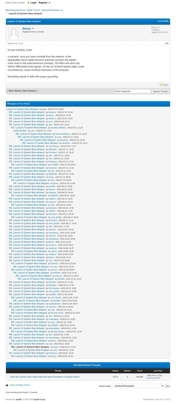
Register (43, 2)
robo (50, 155)
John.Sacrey (54, 146)
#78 (166, 43)
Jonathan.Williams (58, 128)
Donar (51, 177)
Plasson (52, 189)
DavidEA (52, 294)
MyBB (18, 399)
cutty (33, 131)
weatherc (52, 254)
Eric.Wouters (54, 288)
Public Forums (33, 10)
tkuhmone (53, 168)
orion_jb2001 (56, 217)
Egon (44, 109)
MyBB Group (39, 399)
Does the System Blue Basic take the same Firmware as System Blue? (45, 376)
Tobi (50, 125)
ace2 (51, 122)
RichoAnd (64, 140)
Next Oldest (15, 90)
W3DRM (54, 196)
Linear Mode (163, 21)
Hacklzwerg (53, 233)
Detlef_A (52, 118)
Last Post (151, 378)
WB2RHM (53, 174)
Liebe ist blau (20, 130)
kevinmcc (52, 229)
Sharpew (52, 192)
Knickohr (52, 112)
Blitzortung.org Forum (15, 10)
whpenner (53, 248)
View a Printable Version (20, 385)
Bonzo (27, 28)
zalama (54, 251)
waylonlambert (55, 304)
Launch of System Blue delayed (22, 109)
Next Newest (29, 90)
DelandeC (53, 149)
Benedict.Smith (57, 313)
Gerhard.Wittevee (62, 134)
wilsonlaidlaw (54, 328)
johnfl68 (52, 186)
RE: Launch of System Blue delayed (26, 112)
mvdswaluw (53, 319)
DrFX (115, 376)
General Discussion (50, 10)
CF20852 (54, 165)
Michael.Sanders (58, 332)
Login (33, 2)
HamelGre (66, 143)
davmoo (54, 270)
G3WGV (52, 199)
